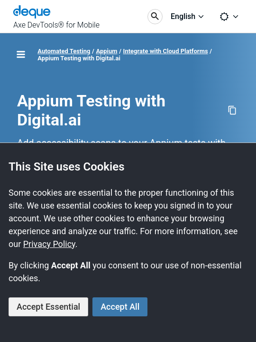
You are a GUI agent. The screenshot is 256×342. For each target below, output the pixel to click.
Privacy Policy (49, 244)
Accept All (120, 307)
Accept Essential (48, 307)
